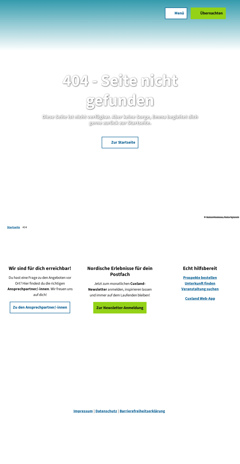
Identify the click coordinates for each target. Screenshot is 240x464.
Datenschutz (106, 411)
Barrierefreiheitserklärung (142, 411)
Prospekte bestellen (200, 277)
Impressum (83, 411)
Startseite (13, 227)
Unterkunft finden (200, 283)
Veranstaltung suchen (200, 289)
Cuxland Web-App (200, 298)
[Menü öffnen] (176, 13)
